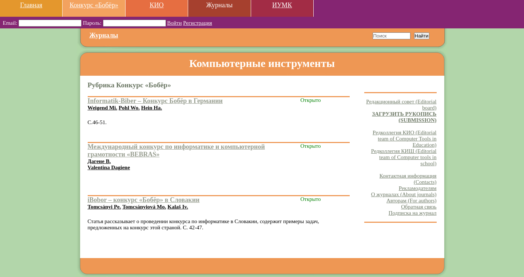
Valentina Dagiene (109, 167)
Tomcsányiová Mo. (144, 207)
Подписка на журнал (413, 213)
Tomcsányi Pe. (104, 207)
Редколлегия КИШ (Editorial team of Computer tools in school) (404, 157)
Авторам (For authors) (411, 200)
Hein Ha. (151, 108)
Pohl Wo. (129, 108)
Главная (31, 5)
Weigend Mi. (103, 108)
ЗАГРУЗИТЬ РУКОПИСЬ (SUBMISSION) (404, 117)
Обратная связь (418, 207)
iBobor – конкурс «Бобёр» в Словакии (144, 199)
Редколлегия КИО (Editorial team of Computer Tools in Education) (404, 139)
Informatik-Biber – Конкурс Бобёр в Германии (155, 100)
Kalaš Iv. (177, 207)
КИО (156, 5)
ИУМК (282, 5)
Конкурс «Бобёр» (94, 5)
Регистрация (197, 23)
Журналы (104, 35)
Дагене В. (99, 161)
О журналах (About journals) (404, 194)
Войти (174, 23)
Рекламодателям (418, 188)
